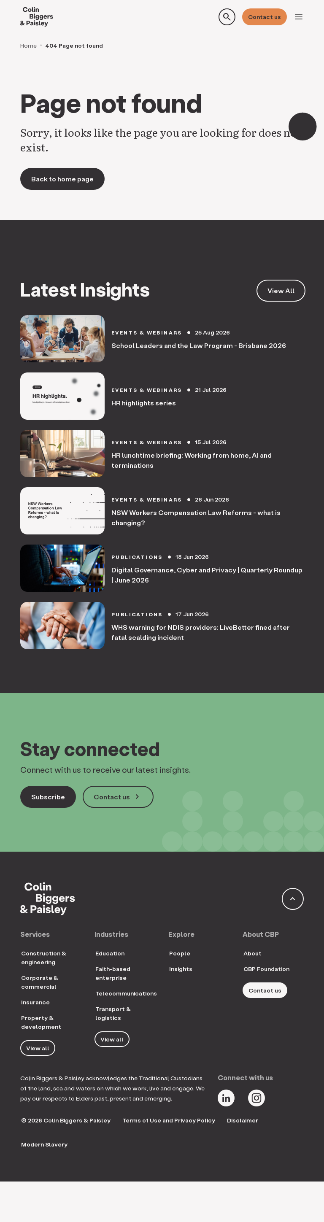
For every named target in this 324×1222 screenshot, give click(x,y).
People (179, 953)
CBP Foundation (266, 969)
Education (109, 953)
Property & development (41, 1022)
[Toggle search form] (227, 16)
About (252, 953)
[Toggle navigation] (299, 17)
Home (28, 45)
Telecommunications (126, 993)
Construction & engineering (43, 957)
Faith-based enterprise (112, 973)
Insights (180, 969)
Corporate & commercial (39, 982)
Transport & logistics (113, 1013)
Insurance (35, 1002)
